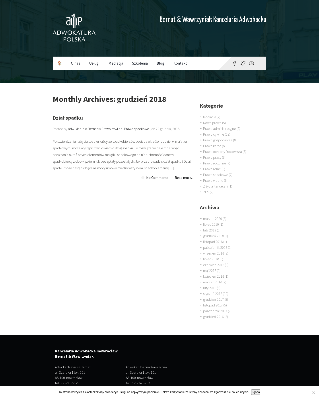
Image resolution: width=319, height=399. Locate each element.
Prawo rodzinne (214, 163)
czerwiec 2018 (213, 265)
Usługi (94, 63)
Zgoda (256, 392)
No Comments (157, 177)
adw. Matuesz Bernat (83, 128)
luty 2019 (209, 230)
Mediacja (115, 63)
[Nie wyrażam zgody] (313, 392)
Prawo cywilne (112, 128)
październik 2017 (215, 311)
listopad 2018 (213, 241)
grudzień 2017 (213, 299)
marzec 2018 (212, 282)
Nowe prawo (212, 122)
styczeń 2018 (212, 293)
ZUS (206, 192)
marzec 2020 (212, 218)
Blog (160, 63)
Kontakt (180, 63)
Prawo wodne (213, 180)
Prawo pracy (212, 157)
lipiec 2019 (211, 224)
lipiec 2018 (211, 259)
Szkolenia (140, 63)
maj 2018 (209, 270)
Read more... (184, 177)
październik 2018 (215, 247)
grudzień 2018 (213, 236)
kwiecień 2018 (213, 276)
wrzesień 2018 (213, 253)
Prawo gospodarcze (217, 140)
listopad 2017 (213, 305)
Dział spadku (68, 118)
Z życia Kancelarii (215, 186)
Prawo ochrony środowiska (222, 151)
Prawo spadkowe (136, 128)
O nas (75, 63)
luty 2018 (209, 288)
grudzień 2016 (213, 316)
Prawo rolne (212, 169)
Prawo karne (212, 146)
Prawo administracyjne (219, 128)
